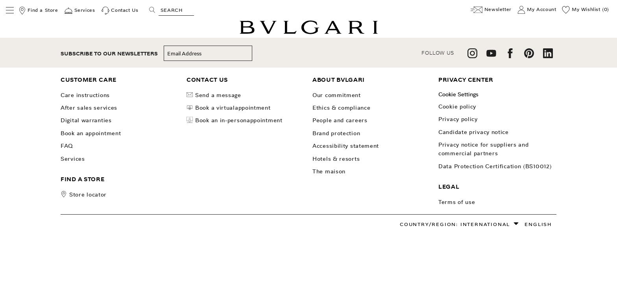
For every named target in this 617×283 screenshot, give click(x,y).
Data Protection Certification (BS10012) (495, 166)
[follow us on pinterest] (529, 56)
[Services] (80, 11)
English (538, 224)
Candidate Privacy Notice (473, 132)
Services (73, 159)
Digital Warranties (86, 120)
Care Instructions (85, 95)
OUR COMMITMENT (336, 95)
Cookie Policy (457, 106)
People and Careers (340, 120)
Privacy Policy (458, 119)
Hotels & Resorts (336, 159)
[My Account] (536, 10)
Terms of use (456, 202)
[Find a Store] (38, 11)
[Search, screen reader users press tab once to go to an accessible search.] (176, 10)
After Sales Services (89, 108)
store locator (88, 194)
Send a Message (214, 95)
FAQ (67, 146)
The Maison (328, 171)
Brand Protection (336, 133)
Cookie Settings (458, 94)
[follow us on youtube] (491, 56)
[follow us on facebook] (510, 56)
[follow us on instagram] (472, 56)
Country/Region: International (455, 224)
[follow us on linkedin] (548, 56)
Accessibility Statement (345, 146)
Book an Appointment (91, 133)
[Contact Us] (120, 11)
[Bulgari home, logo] (308, 32)
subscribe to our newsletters (109, 53)
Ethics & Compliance (341, 108)
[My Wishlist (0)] (585, 10)
